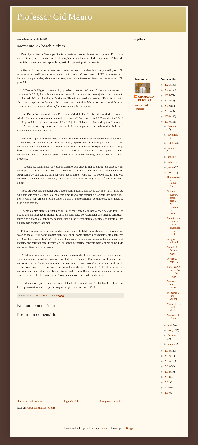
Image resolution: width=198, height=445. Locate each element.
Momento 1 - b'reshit (174, 317)
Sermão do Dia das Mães (172, 250)
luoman (105, 428)
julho (171, 162)
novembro (173, 134)
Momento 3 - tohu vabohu (174, 296)
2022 (167, 105)
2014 (167, 371)
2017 (167, 356)
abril (170, 325)
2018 (167, 350)
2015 (167, 366)
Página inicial (71, 401)
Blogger (130, 428)
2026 (167, 84)
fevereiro (172, 335)
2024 (167, 95)
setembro (172, 148)
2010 (167, 387)
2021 (167, 111)
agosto (171, 156)
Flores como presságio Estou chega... (173, 272)
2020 (167, 116)
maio (171, 172)
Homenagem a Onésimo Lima (173, 182)
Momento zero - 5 (172, 260)
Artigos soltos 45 (173, 241)
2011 (167, 382)
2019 (167, 121)
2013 (167, 377)
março (171, 330)
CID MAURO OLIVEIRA (146, 98)
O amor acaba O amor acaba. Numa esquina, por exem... (172, 202)
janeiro (171, 344)
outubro (172, 143)
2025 (167, 90)
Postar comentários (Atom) (40, 407)
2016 (167, 361)
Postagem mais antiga (111, 401)
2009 (167, 392)
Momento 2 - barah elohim (174, 307)
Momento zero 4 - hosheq (172, 284)
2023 (167, 100)
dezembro (173, 126)
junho (171, 167)
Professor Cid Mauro (54, 17)
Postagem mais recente (30, 401)
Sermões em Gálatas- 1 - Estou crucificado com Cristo (173, 226)
